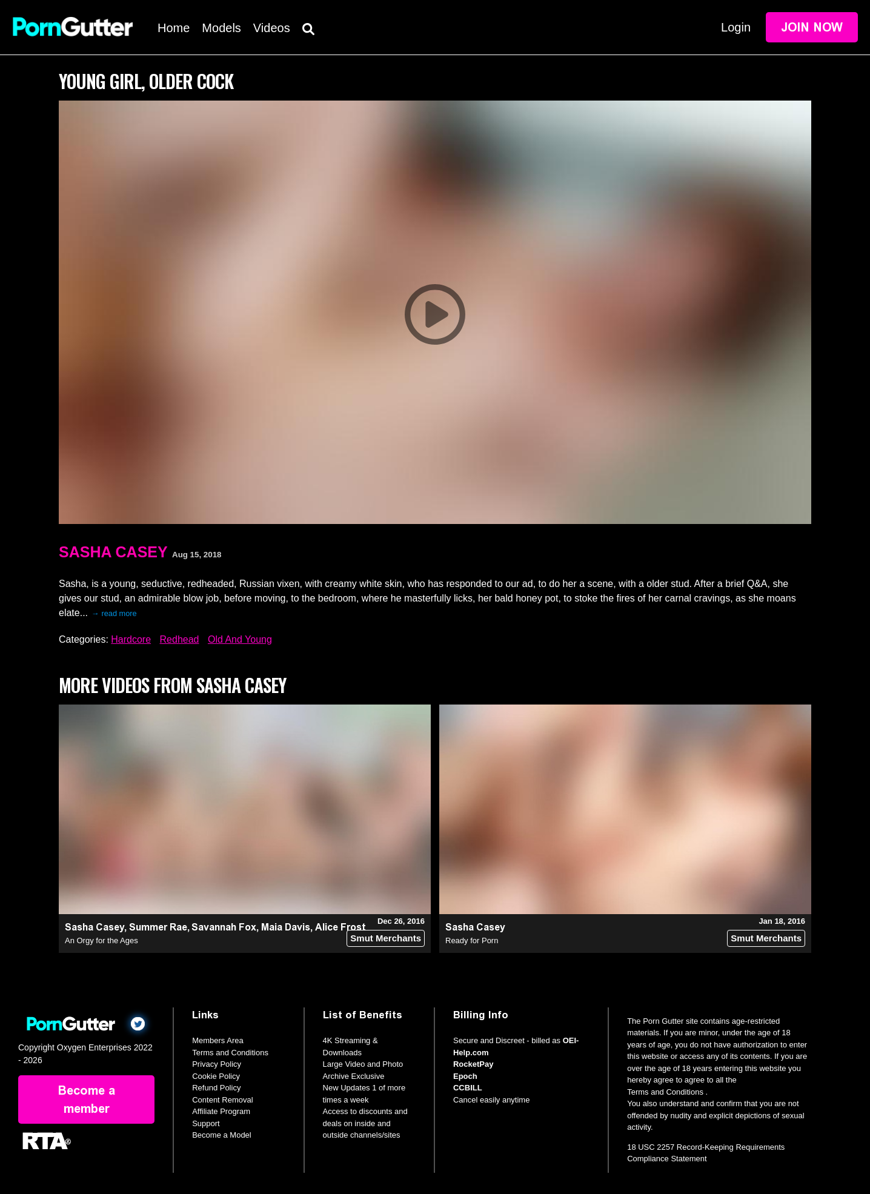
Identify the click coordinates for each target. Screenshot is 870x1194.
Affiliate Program (221, 1111)
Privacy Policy (216, 1064)
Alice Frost (340, 927)
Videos (271, 28)
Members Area (218, 1040)
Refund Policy (216, 1087)
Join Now (812, 27)
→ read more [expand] (114, 613)
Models (221, 28)
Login (736, 27)
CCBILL (467, 1087)
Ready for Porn (471, 940)
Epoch (465, 1076)
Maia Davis (285, 927)
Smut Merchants (385, 938)
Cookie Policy (216, 1076)
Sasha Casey (113, 551)
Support (206, 1123)
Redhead (179, 639)
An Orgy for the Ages (101, 940)
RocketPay (473, 1064)
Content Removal (222, 1099)
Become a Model (221, 1134)
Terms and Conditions (230, 1052)
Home (174, 28)
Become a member (86, 1099)
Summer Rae (158, 927)
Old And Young (240, 639)
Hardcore (131, 639)
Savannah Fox (223, 927)
